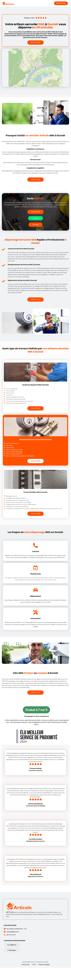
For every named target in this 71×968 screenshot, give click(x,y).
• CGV (34, 966)
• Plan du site (25, 966)
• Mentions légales (44, 966)
